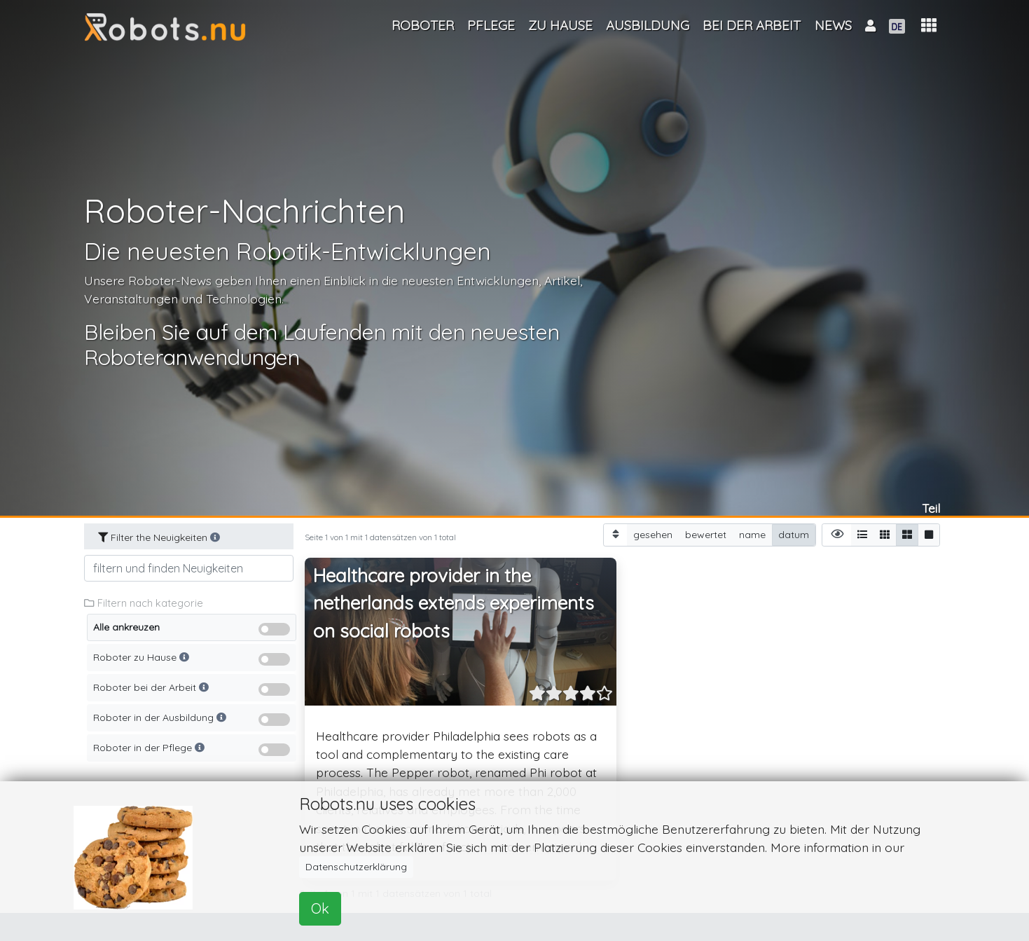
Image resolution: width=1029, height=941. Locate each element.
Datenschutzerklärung (356, 866)
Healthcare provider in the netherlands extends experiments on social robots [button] (453, 603)
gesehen (652, 534)
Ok (320, 908)
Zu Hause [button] (560, 25)
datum (793, 534)
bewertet (705, 534)
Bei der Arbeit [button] (752, 25)
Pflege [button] (491, 25)
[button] (929, 25)
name (752, 534)
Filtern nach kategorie (143, 603)
